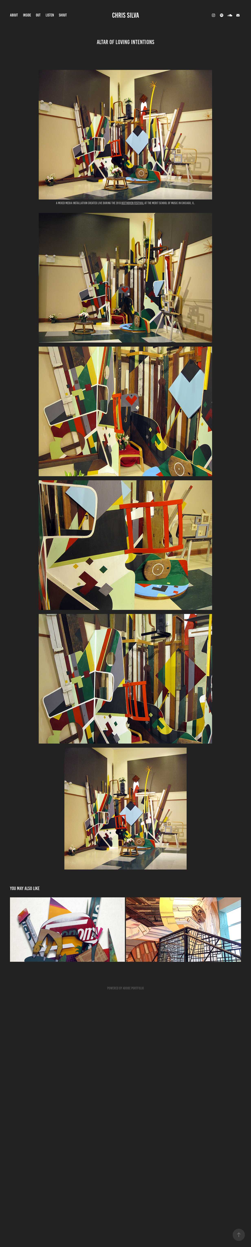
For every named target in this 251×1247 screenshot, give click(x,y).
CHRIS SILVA (125, 15)
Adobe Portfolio (133, 988)
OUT (38, 15)
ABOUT (14, 15)
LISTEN (50, 15)
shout (63, 15)
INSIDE (27, 15)
